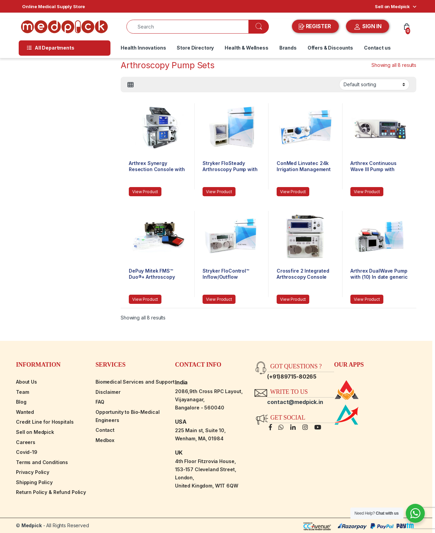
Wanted (25, 412)
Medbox (105, 440)
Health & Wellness (246, 48)
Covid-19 (26, 452)
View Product (145, 191)
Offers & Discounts (330, 48)
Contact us (377, 48)
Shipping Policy (34, 482)
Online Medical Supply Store (53, 6)
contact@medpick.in (295, 402)
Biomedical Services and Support (135, 382)
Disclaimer (108, 392)
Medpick (31, 525)
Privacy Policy (32, 472)
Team (22, 392)
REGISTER (315, 26)
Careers (25, 442)
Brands (288, 48)
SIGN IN (367, 27)
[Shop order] (374, 84)
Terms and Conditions (42, 462)
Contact (105, 430)
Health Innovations (143, 48)
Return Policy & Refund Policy (51, 492)
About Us (26, 382)
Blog (21, 402)
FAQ (99, 402)
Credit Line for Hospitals (45, 422)
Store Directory (195, 48)
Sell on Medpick (392, 6)
